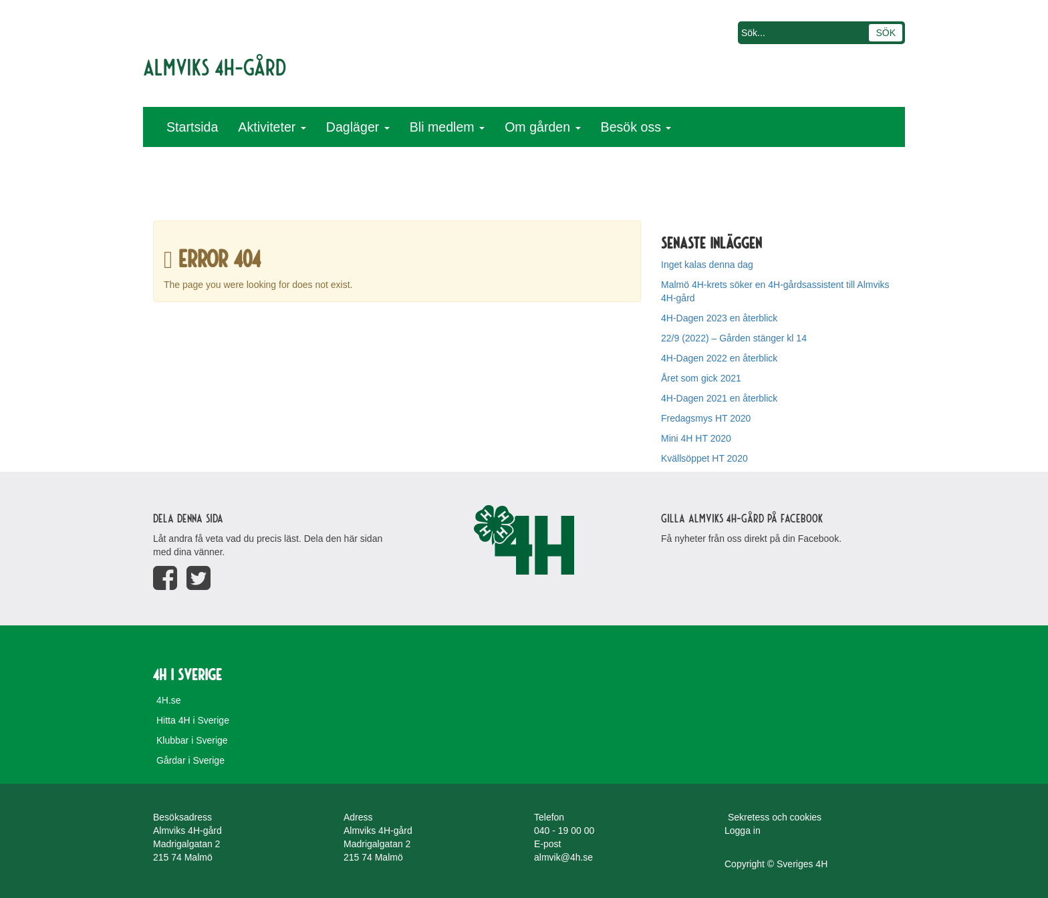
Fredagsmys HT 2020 (706, 418)
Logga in (743, 830)
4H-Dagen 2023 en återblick (719, 318)
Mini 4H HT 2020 (696, 438)
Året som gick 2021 (701, 378)
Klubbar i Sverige (192, 740)
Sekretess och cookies (774, 817)
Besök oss (636, 127)
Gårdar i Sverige (190, 760)
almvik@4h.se (563, 857)
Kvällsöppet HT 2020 (704, 458)
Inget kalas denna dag (707, 264)
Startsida (192, 127)
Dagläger (358, 127)
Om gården (542, 127)
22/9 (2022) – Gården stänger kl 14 (734, 338)
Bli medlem (447, 127)
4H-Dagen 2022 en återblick (719, 358)
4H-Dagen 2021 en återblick (719, 398)
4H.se (168, 700)
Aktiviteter (271, 127)
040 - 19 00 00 (564, 830)
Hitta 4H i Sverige (192, 720)
